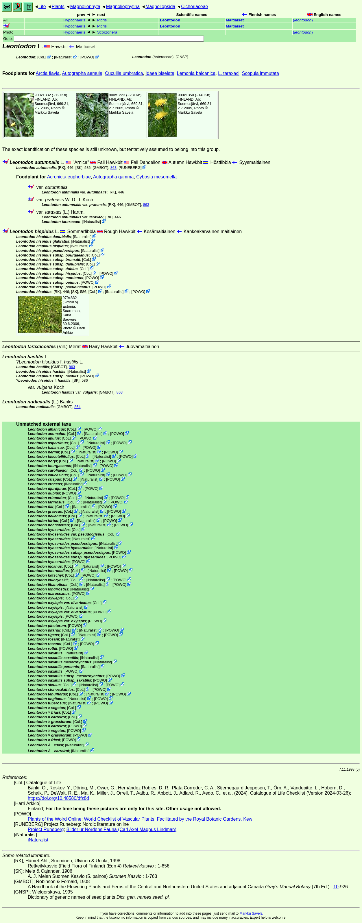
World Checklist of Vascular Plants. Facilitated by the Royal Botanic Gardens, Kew (168, 819)
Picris (102, 20)
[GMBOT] (100, 167)
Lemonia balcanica (196, 73)
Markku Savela (250, 913)
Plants (57, 6)
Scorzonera (107, 32)
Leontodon (170, 20)
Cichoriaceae (194, 6)
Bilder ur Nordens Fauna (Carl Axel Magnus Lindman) (121, 829)
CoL (41, 57)
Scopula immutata (260, 73)
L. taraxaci (228, 73)
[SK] (78, 167)
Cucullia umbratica (124, 73)
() (303, 20)
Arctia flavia (48, 73)
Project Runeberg (46, 829)
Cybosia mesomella (156, 176)
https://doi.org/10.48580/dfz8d (58, 798)
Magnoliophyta (85, 6)
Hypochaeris (74, 20)
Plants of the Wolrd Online (55, 819)
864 (77, 407)
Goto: (103, 38)
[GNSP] (182, 57)
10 (336, 886)
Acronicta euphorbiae (69, 176)
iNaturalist (63, 57)
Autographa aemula (82, 73)
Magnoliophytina (123, 6)
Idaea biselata (159, 73)
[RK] (61, 167)
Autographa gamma (113, 176)
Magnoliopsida (160, 6)
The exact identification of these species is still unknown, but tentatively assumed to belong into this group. (111, 149)
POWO (87, 57)
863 (113, 167)
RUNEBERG (130, 167)
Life (42, 6)
